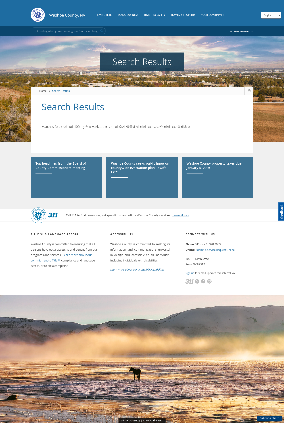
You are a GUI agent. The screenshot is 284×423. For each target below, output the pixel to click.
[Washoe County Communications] (209, 281)
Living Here (104, 15)
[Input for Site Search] (68, 31)
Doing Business (128, 15)
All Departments (241, 31)
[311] (189, 281)
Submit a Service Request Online (215, 250)
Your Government (213, 15)
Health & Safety (154, 15)
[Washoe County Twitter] (197, 281)
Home (43, 91)
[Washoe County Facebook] (203, 281)
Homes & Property (183, 15)
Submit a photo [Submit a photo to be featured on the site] (269, 418)
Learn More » (180, 215)
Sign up (189, 273)
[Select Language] (271, 15)
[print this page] (249, 91)
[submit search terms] (101, 31)
